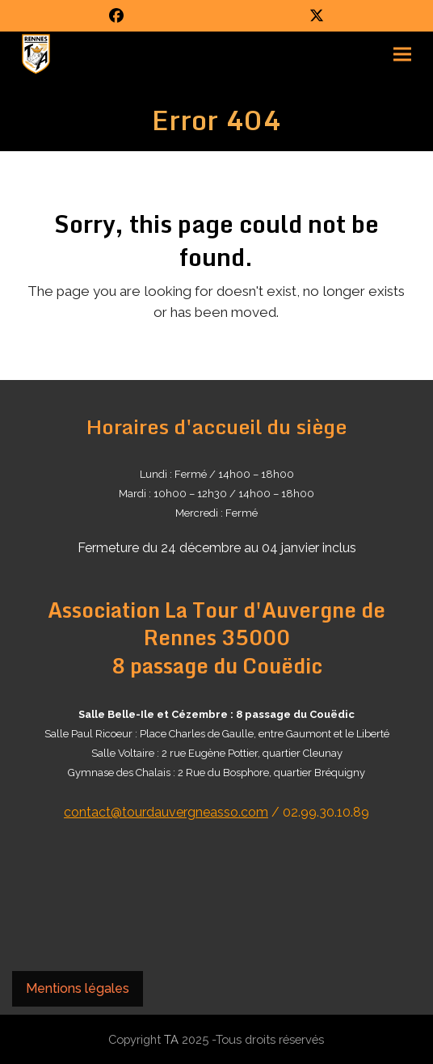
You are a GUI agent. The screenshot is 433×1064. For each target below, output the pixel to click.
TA (171, 1039)
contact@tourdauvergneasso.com (166, 812)
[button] (402, 54)
